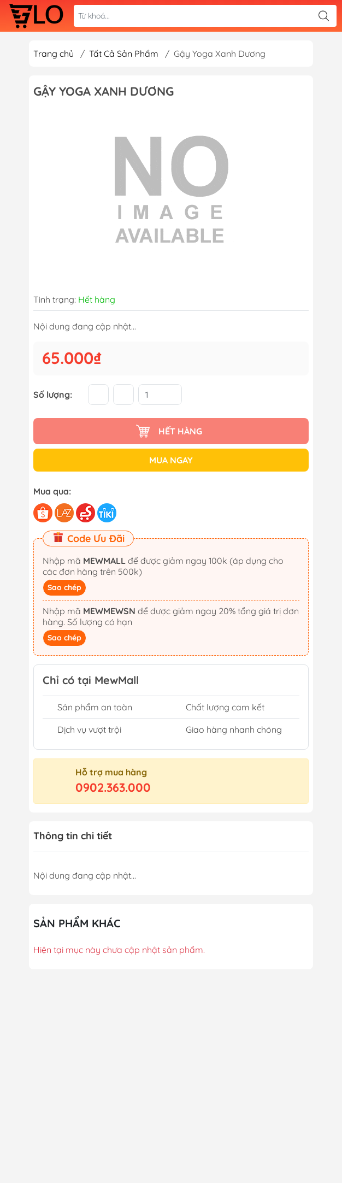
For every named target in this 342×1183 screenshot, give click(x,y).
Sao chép (64, 587)
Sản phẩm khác (77, 923)
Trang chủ (53, 53)
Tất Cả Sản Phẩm (123, 53)
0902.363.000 (113, 787)
